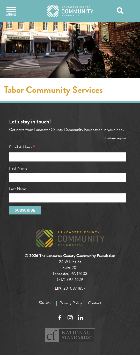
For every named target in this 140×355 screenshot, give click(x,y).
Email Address (22, 147)
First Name (18, 168)
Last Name (18, 189)
